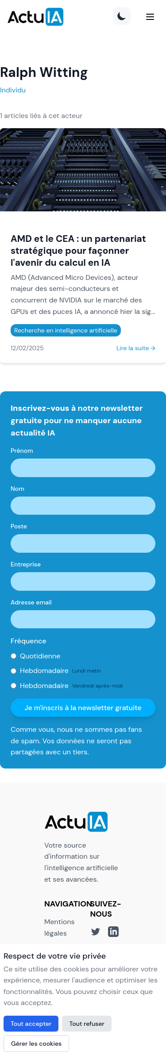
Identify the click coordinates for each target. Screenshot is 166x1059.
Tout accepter (31, 1024)
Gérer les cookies (36, 1044)
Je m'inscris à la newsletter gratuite (83, 707)
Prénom (22, 451)
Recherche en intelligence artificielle (65, 330)
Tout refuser (86, 1024)
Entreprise (26, 564)
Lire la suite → (135, 348)
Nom (17, 489)
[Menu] (150, 17)
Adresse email (31, 602)
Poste (19, 526)
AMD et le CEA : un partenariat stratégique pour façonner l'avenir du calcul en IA (78, 250)
